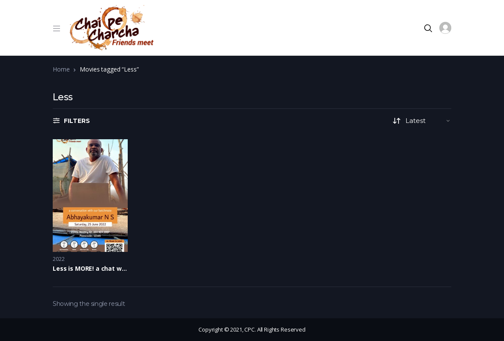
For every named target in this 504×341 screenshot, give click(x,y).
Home (61, 69)
